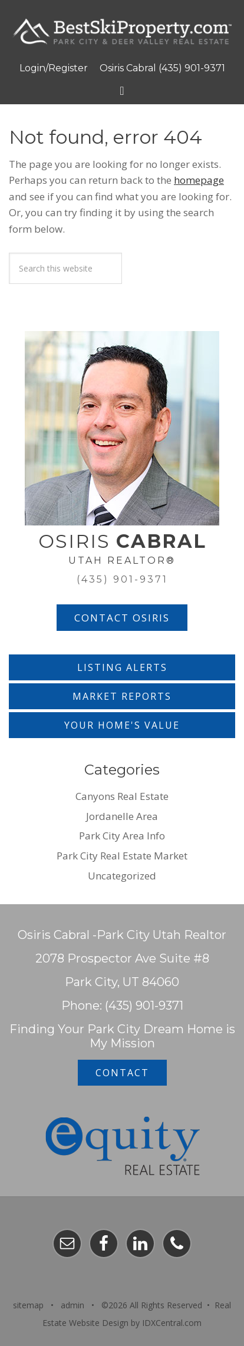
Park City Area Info (122, 835)
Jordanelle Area (122, 816)
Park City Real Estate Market (122, 855)
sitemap (28, 1305)
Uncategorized (122, 875)
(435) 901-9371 (122, 579)
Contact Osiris (122, 617)
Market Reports (122, 696)
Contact (122, 1072)
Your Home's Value (122, 725)
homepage (199, 180)
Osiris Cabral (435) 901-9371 (162, 68)
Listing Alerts (122, 667)
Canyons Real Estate (122, 796)
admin (72, 1305)
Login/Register (53, 68)
